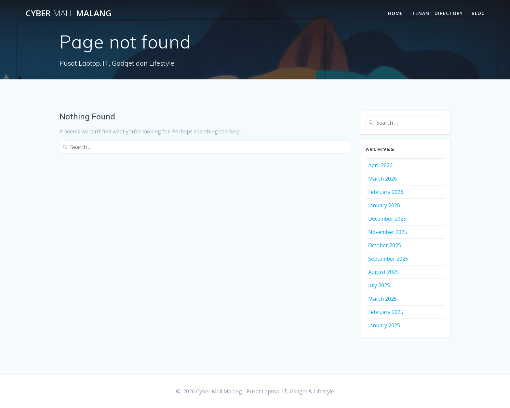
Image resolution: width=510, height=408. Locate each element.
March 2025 (382, 298)
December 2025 (387, 218)
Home (395, 13)
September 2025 (388, 258)
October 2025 (384, 245)
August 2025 (383, 272)
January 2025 (384, 325)
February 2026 (385, 192)
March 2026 (382, 178)
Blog (478, 13)
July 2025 (379, 285)
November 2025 (387, 232)
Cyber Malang (68, 13)
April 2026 (380, 165)
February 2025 (385, 312)
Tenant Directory (437, 13)
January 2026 (384, 205)
